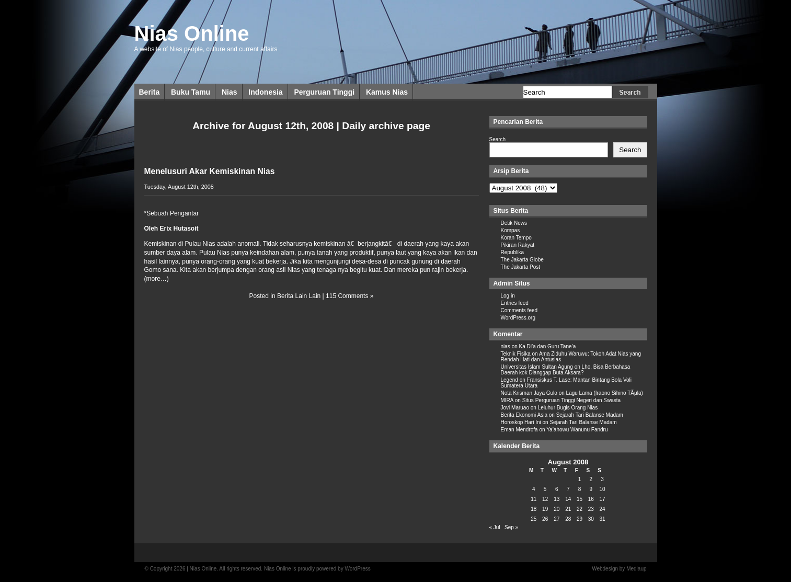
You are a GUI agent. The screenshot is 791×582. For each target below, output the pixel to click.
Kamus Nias (387, 92)
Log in (508, 296)
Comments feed (519, 310)
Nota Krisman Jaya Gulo (529, 393)
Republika (512, 252)
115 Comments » (349, 296)
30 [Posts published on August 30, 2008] (591, 519)
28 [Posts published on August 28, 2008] (568, 519)
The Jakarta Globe (522, 260)
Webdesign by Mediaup (619, 569)
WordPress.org (518, 318)
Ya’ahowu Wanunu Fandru (576, 429)
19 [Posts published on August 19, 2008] (545, 509)
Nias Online (191, 33)
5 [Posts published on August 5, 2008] (545, 489)
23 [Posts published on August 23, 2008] (591, 509)
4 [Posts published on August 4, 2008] (533, 489)
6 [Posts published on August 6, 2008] (556, 489)
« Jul (494, 527)
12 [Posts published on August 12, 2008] (545, 499)
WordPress (357, 569)
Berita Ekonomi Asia (524, 415)
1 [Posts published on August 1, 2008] (579, 479)
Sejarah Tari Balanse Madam (589, 415)
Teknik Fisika (516, 354)
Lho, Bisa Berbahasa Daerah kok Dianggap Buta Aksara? (565, 369)
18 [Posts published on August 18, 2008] (533, 509)
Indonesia (265, 92)
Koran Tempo (516, 238)
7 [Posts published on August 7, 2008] (568, 489)
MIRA (507, 400)
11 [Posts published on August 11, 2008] (533, 499)
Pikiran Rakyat (517, 245)
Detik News (514, 223)
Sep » (511, 527)
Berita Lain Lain (298, 296)
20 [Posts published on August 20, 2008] (556, 509)
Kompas (510, 230)
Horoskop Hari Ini (521, 422)
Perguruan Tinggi (324, 92)
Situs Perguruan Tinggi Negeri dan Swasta (571, 400)
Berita (149, 92)
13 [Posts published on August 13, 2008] (556, 499)
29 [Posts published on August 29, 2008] (579, 519)
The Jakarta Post (521, 267)
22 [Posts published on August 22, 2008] (579, 509)
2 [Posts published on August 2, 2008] (591, 479)
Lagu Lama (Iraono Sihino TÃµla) (604, 393)
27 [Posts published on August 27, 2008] (556, 519)
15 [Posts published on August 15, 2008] (579, 499)
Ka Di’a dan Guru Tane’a (547, 346)
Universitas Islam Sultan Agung (537, 367)
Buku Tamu (190, 92)
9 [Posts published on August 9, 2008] (591, 489)
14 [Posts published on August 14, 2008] (568, 499)
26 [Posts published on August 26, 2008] (545, 519)
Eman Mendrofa (519, 429)
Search (497, 139)
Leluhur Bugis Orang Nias (568, 407)
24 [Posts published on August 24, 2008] (602, 509)
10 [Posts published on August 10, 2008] (602, 489)
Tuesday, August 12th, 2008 (179, 187)
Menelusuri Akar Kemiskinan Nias (209, 171)
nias (505, 346)
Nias (229, 92)
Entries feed (515, 303)
